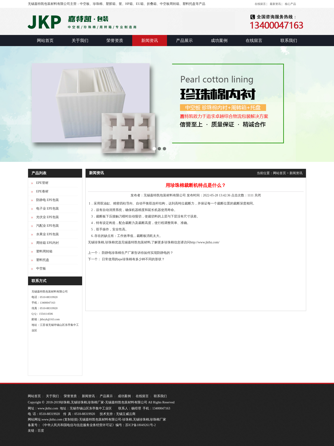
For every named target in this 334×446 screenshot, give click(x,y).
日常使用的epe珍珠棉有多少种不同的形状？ (133, 259)
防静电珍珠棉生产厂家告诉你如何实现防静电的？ (137, 252)
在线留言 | (261, 4)
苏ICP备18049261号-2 (140, 425)
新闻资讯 (295, 173)
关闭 (257, 195)
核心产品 (290, 4)
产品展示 (106, 396)
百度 (41, 430)
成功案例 (124, 396)
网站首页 (279, 173)
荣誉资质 (70, 396)
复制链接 (70, 419)
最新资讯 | (276, 4)
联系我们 (160, 396)
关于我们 (52, 396)
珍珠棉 (169, 242)
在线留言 (142, 396)
